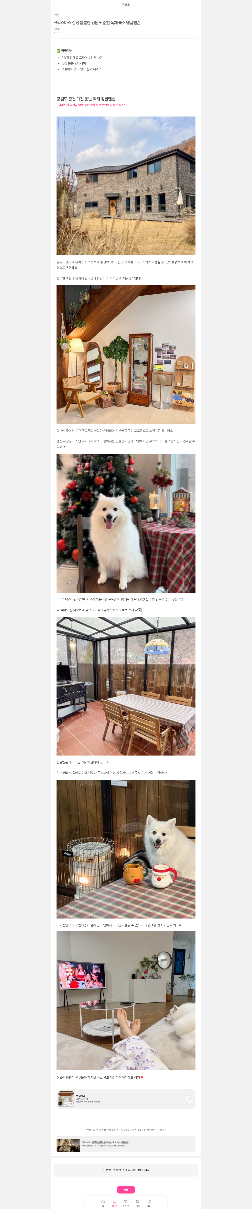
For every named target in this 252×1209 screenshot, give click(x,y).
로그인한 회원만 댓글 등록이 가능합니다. (126, 1170)
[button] (126, 1190)
